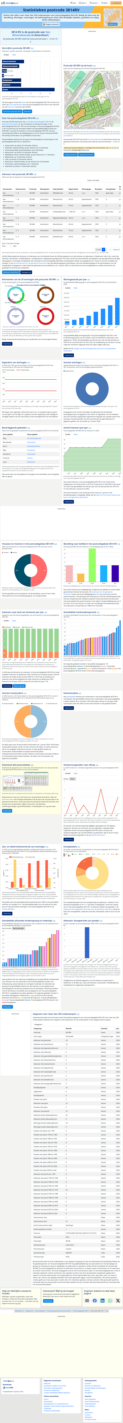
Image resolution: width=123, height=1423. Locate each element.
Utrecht (30, 458)
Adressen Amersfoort (11, 272)
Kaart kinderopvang (92, 1401)
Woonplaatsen (57, 1388)
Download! (7, 811)
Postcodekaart (90, 1406)
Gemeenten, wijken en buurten (55, 1386)
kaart (24, 102)
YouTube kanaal (90, 1419)
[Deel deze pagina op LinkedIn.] (102, 1300)
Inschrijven (48, 1301)
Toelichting (7, 344)
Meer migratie (19, 686)
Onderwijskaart (90, 1404)
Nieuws (87, 1390)
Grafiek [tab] (6, 55)
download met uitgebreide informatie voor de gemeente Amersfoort (88, 909)
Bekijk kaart (112, 24)
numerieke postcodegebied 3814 (37, 122)
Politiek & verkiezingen (52, 1411)
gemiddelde (70, 697)
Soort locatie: (6, 928)
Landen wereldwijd (50, 1393)
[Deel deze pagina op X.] (118, 1300)
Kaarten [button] (93, 3)
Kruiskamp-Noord (33, 446)
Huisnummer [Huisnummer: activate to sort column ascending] (21, 189)
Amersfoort (31, 442)
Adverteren (89, 1412)
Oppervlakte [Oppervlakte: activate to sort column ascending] (73, 189)
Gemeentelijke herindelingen (95, 1388)
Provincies (47, 1390)
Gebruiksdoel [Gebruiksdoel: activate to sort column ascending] (58, 189)
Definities (27, 111)
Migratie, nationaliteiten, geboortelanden (59, 1406)
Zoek (73, 3)
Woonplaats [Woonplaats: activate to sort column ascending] (44, 189)
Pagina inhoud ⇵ (51, 24)
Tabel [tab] (14, 55)
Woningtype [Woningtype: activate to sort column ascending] (86, 189)
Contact (87, 1415)
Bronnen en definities (92, 1386)
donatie (14, 1301)
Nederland (85, 150)
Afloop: (66, 779)
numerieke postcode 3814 (87, 134)
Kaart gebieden (90, 1399)
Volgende (116, 249)
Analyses (88, 1383)
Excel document (7, 799)
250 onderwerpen (15, 105)
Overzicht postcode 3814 (12, 111)
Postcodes (47, 1388)
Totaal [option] (72, 779)
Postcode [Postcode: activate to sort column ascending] (32, 189)
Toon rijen (9, 246)
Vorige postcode (70, 155)
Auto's (46, 1399)
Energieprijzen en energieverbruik (56, 1404)
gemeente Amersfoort (10, 124)
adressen (11, 107)
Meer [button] (104, 3)
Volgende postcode (86, 155)
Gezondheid (48, 1401)
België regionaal (64, 1393)
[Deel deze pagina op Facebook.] (94, 1300)
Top (107, 1311)
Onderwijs (7, 1007)
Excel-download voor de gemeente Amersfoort (30, 263)
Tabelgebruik (26, 272)
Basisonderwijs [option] (18, 928)
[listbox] (73, 778)
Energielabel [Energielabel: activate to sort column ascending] (110, 189)
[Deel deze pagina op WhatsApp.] (110, 1300)
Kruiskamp (31, 450)
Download (116, 3)
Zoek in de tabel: (104, 180)
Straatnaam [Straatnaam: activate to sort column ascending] (7, 189)
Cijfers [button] (82, 3)
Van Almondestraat (95, 139)
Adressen (47, 1383)
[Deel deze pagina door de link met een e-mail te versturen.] (87, 1300)
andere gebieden (8, 909)
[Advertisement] (92, 47)
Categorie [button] (37, 1024)
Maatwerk (88, 1417)
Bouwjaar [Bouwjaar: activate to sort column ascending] (98, 189)
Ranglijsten (89, 1393)
